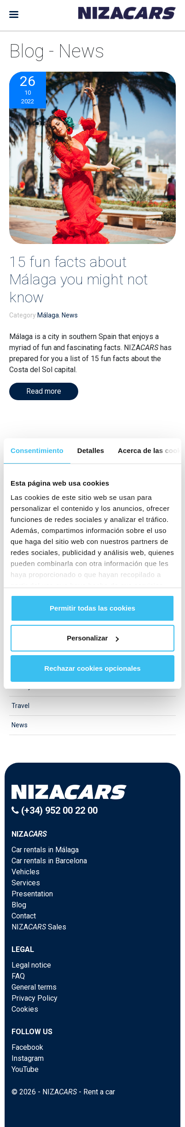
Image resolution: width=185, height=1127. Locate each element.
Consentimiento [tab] (37, 450)
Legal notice (31, 965)
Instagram (28, 1058)
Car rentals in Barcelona (49, 860)
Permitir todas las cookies (92, 608)
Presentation (32, 893)
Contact (24, 916)
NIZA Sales (39, 927)
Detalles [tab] (90, 450)
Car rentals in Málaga (45, 849)
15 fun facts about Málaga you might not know (78, 279)
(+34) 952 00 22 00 (55, 810)
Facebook (27, 1047)
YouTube (25, 1069)
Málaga (48, 315)
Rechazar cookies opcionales (92, 668)
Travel (20, 705)
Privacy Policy (35, 998)
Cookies (25, 1009)
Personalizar (93, 638)
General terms (34, 987)
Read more (43, 391)
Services (26, 882)
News (70, 315)
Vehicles (26, 871)
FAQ (18, 976)
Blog (19, 904)
